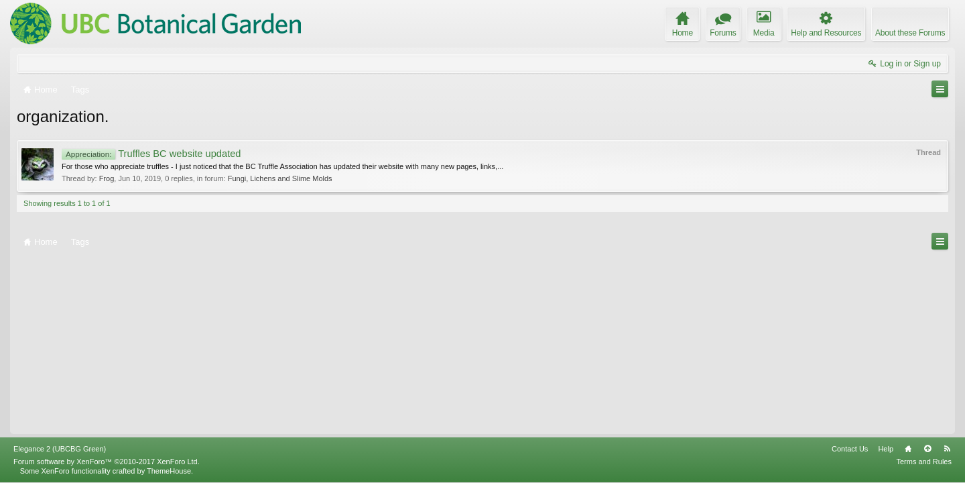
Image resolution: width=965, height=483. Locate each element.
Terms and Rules (924, 462)
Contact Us (850, 449)
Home (908, 448)
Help (885, 449)
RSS (947, 448)
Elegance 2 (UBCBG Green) (59, 449)
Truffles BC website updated (151, 153)
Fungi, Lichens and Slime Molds (280, 178)
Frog (107, 178)
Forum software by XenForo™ (106, 462)
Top (927, 448)
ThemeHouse (169, 471)
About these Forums (910, 33)
